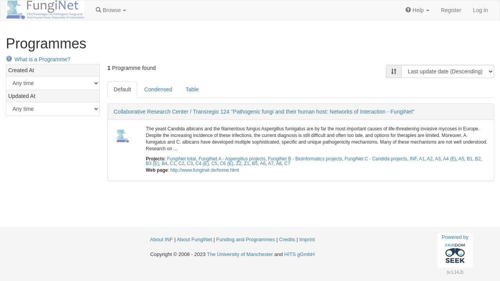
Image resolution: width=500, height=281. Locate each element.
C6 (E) (226, 163)
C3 (190, 163)
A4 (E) (449, 159)
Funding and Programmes (245, 239)
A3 (438, 159)
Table (192, 89)
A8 (279, 163)
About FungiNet (194, 239)
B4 (165, 163)
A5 (461, 159)
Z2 (238, 163)
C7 (287, 163)
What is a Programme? (38, 59)
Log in (480, 10)
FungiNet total (181, 159)
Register (451, 10)
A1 (422, 159)
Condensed (158, 89)
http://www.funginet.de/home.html (204, 170)
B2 (478, 159)
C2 (181, 163)
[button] (111, 10)
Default (122, 89)
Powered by (455, 250)
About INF (161, 239)
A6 (263, 163)
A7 (271, 163)
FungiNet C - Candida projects (376, 159)
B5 (255, 163)
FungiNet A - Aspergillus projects (231, 159)
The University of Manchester (240, 254)
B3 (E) (152, 163)
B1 (470, 159)
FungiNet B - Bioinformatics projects (305, 159)
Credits (287, 239)
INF (413, 159)
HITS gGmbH (299, 254)
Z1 (246, 163)
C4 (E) (202, 163)
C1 (173, 163)
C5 (214, 163)
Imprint (307, 239)
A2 (430, 159)
